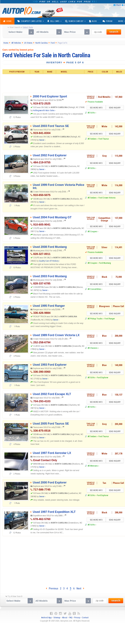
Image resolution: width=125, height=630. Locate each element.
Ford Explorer (102, 377)
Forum (107, 21)
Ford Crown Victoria (107, 197)
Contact (85, 617)
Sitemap (56, 617)
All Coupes (92, 231)
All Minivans (93, 466)
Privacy (77, 617)
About (64, 617)
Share (118, 5)
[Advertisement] (62, 560)
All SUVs (91, 112)
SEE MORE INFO (96, 108)
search (113, 31)
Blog (93, 21)
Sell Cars (53, 21)
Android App (46, 617)
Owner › (42, 140)
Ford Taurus (104, 139)
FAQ (70, 617)
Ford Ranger (110, 318)
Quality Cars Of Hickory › (49, 261)
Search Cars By (74, 21)
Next (80, 588)
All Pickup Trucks (95, 318)
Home (7, 21)
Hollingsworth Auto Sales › (44, 110)
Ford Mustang (105, 263)
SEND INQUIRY (115, 108)
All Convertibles (94, 289)
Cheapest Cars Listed (29, 21)
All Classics (92, 348)
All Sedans (92, 139)
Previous (52, 588)
